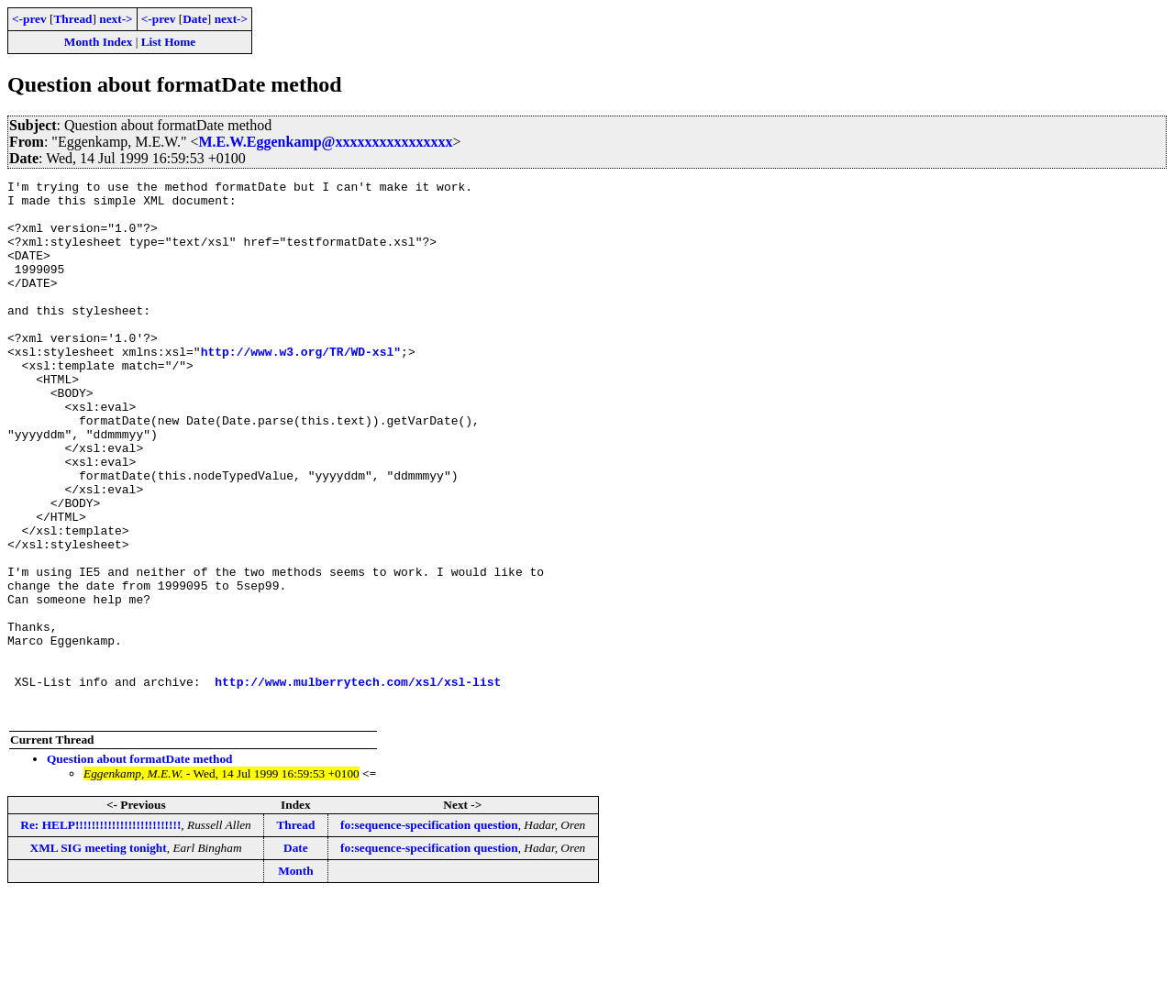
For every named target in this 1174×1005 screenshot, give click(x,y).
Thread (72, 19)
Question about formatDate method (140, 866)
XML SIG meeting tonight (98, 955)
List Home (168, 42)
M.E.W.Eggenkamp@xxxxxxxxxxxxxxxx (326, 141)
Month (296, 978)
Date (195, 19)
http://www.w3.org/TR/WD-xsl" (301, 387)
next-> (115, 19)
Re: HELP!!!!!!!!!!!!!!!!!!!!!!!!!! (100, 932)
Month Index (98, 42)
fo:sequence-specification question (429, 932)
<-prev (29, 19)
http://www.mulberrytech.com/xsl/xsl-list (358, 783)
